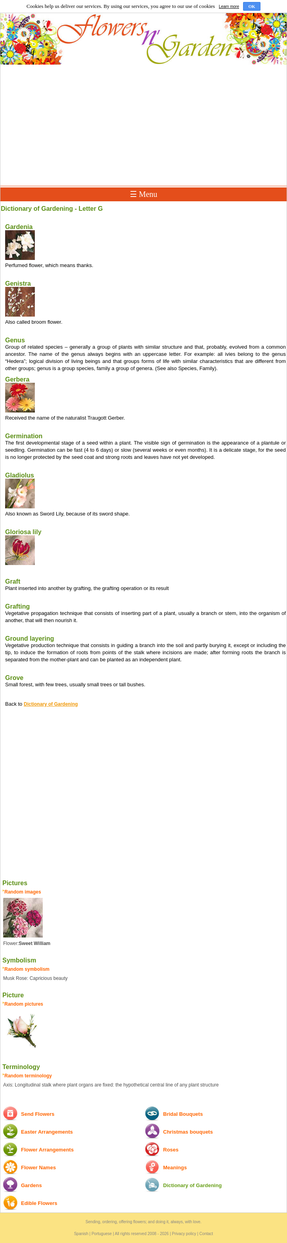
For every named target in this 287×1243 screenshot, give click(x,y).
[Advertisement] (143, 125)
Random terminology (28, 1076)
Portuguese (101, 1234)
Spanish (81, 1234)
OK (251, 6)
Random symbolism (26, 969)
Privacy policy (184, 1234)
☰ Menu (144, 194)
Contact (206, 1234)
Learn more (229, 6)
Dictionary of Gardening (51, 704)
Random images (22, 892)
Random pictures (23, 1004)
